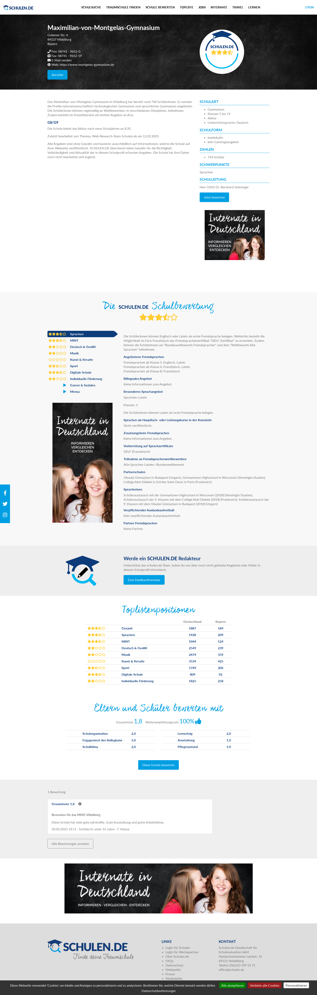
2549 (192, 648)
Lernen (254, 7)
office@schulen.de (231, 969)
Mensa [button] (64, 391)
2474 (192, 654)
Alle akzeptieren (232, 985)
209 (220, 635)
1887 (192, 628)
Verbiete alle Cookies (264, 985)
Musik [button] (63, 353)
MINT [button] (63, 340)
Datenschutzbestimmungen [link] (159, 991)
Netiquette (173, 969)
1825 (192, 681)
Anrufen (57, 75)
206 (220, 668)
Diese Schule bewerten (158, 765)
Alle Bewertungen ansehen (70, 843)
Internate (219, 7)
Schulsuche (91, 7)
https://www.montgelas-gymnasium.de (87, 64)
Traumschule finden (123, 7)
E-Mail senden (61, 60)
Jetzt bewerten (214, 197)
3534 (192, 661)
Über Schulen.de (177, 956)
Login (309, 7)
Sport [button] (63, 366)
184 (220, 628)
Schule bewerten (160, 7)
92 (220, 674)
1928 (192, 635)
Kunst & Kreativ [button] (70, 359)
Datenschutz (174, 965)
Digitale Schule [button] (70, 372)
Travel (237, 7)
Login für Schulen (178, 947)
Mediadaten (174, 978)
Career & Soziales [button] (71, 385)
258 (220, 681)
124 (220, 641)
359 (220, 654)
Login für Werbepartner (182, 952)
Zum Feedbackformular (144, 580)
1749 (192, 668)
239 (220, 648)
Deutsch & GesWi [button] (72, 347)
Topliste (186, 7)
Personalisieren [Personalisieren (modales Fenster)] (296, 985)
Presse (170, 974)
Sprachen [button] (66, 334)
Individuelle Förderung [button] (75, 379)
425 (220, 661)
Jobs (202, 7)
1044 (192, 641)
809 (192, 674)
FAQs (169, 961)
